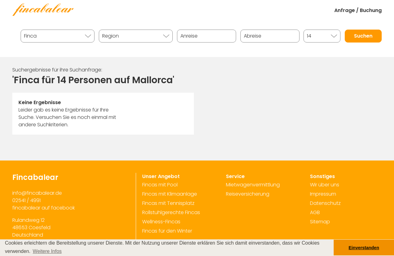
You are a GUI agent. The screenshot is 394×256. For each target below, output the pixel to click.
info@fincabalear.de (37, 193)
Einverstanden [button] (364, 247)
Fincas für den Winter (167, 230)
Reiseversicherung (247, 193)
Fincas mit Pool (160, 184)
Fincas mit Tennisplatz (168, 203)
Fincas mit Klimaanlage (169, 193)
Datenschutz (325, 203)
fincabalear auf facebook (43, 207)
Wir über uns (324, 184)
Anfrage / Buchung (358, 10)
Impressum (323, 193)
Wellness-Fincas (161, 221)
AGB (315, 212)
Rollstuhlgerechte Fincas (171, 212)
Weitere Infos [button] (47, 251)
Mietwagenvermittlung (253, 184)
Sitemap (320, 221)
